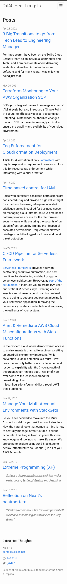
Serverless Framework (17, 268)
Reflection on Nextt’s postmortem (22, 498)
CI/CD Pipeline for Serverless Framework (30, 256)
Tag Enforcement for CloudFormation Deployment (30, 149)
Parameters (46, 160)
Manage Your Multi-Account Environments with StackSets (30, 407)
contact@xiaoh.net (14, 551)
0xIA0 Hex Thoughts (22, 5)
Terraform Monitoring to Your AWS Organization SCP (30, 94)
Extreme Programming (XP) (29, 467)
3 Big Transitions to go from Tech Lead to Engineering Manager (29, 40)
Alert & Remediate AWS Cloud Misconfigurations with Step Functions (31, 332)
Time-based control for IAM (29, 187)
